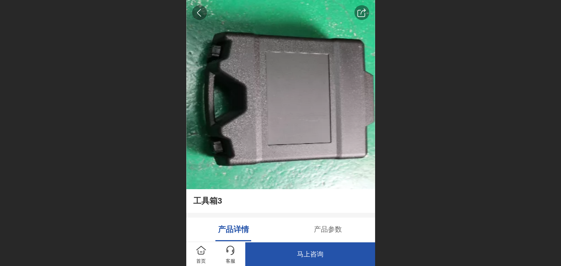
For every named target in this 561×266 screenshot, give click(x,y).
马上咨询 (310, 254)
